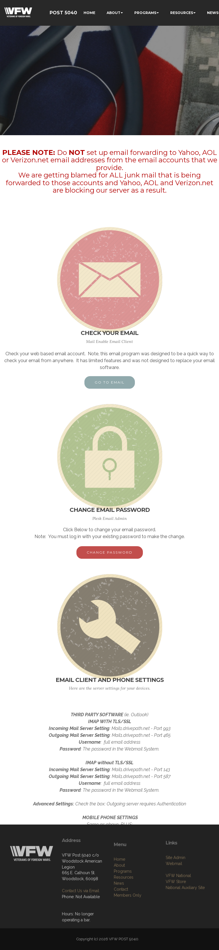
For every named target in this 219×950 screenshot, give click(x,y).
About (119, 898)
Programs (123, 904)
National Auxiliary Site (185, 914)
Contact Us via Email (80, 906)
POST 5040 (63, 12)
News (119, 916)
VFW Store (176, 908)
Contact (121, 922)
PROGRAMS (145, 13)
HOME (89, 13)
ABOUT (113, 13)
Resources (123, 910)
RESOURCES (181, 13)
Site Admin (175, 884)
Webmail (174, 890)
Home (119, 892)
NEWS (212, 13)
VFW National (178, 902)
